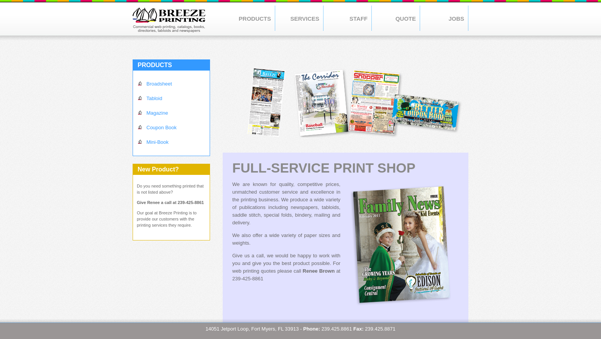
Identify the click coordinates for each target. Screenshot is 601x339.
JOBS (456, 18)
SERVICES (304, 18)
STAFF (359, 18)
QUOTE (406, 18)
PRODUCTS (255, 18)
